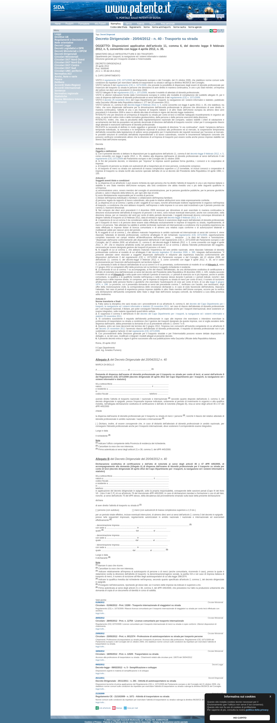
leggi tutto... (101, 613)
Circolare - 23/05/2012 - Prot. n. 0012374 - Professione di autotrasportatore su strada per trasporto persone (149, 636)
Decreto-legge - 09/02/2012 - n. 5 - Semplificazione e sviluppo (126, 667)
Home (57, 23)
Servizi (129, 23)
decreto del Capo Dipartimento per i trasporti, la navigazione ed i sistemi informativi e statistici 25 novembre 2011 (160, 305)
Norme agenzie (195, 27)
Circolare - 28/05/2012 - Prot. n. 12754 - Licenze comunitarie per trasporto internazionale (140, 621)
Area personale (168, 23)
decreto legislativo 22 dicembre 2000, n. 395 (173, 252)
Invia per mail (132, 708)
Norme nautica (179, 27)
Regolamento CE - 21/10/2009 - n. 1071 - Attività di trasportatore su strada (132, 696)
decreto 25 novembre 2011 (117, 100)
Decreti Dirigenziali (107, 35)
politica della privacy (257, 710)
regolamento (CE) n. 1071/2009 (131, 85)
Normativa (115, 23)
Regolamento (135, 27)
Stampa (119, 708)
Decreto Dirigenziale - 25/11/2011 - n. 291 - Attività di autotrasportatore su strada (136, 681)
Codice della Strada (118, 27)
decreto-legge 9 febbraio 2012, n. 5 (144, 105)
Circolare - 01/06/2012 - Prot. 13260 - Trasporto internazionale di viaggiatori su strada (138, 605)
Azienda (140, 23)
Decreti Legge (217, 665)
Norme (147, 27)
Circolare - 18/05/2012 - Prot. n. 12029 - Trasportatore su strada (127, 654)
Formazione (83, 23)
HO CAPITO (239, 717)
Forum (153, 23)
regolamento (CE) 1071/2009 (118, 80)
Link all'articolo (105, 708)
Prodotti (69, 23)
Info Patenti (100, 23)
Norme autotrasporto (161, 27)
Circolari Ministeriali (215, 602)
